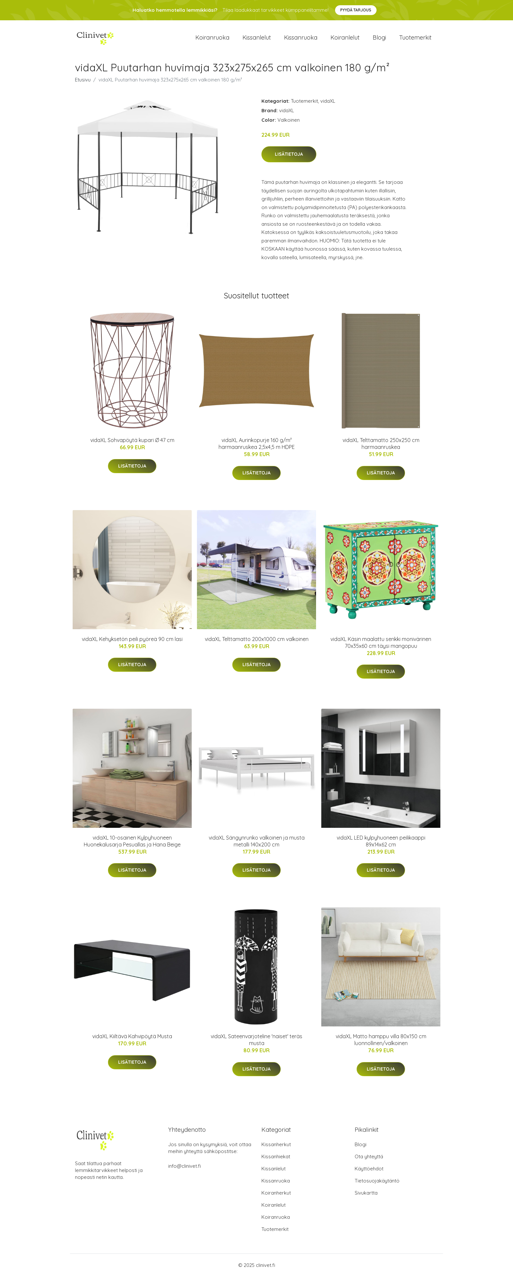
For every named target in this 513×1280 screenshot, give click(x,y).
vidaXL (327, 104)
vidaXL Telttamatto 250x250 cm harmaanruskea (381, 447)
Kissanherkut (276, 1148)
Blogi (379, 39)
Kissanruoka (300, 39)
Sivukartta (366, 1196)
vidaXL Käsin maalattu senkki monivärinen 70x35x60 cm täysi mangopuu (380, 645)
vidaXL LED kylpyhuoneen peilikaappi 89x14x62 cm (381, 844)
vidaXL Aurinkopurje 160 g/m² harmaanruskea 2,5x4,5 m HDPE (257, 447)
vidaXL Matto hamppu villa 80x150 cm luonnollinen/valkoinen (381, 1043)
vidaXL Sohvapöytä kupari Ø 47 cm (132, 443)
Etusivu (83, 83)
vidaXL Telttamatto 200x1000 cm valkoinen (257, 642)
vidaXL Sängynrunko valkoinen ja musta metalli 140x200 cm (257, 844)
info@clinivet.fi (184, 1169)
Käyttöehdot (369, 1172)
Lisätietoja (289, 158)
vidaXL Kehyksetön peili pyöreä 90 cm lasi (132, 642)
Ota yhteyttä (369, 1160)
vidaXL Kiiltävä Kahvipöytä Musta (132, 1040)
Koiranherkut (276, 1196)
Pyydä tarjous (355, 10)
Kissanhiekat (275, 1160)
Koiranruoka (212, 39)
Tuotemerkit (415, 39)
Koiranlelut (345, 39)
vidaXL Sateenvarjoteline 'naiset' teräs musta (256, 1043)
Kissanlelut (256, 39)
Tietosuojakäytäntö (377, 1184)
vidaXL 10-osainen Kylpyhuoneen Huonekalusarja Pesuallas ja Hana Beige (132, 844)
